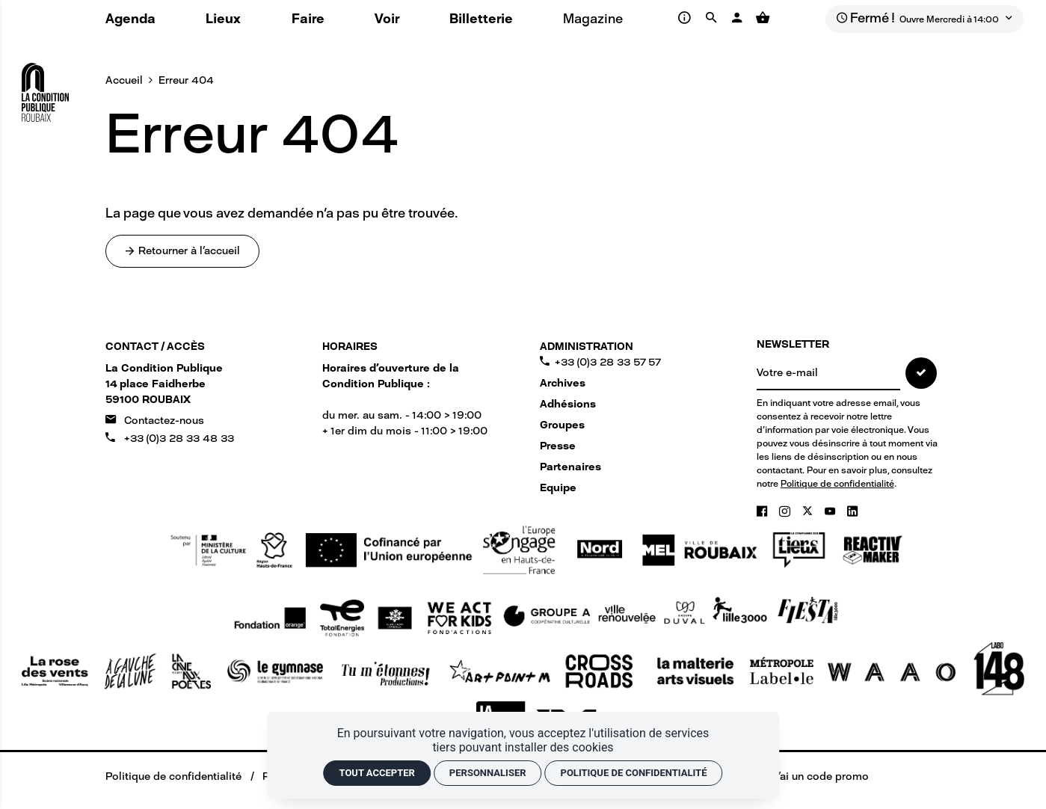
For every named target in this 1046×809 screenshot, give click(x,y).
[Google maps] (164, 384)
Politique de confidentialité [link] (634, 772)
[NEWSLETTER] (828, 373)
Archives (562, 383)
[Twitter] (809, 511)
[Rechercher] (713, 18)
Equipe (558, 488)
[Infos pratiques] (687, 18)
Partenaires (570, 467)
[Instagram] (786, 511)
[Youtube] (831, 511)
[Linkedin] (852, 511)
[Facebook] (763, 511)
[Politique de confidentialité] (162, 776)
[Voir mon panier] (763, 18)
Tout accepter (377, 772)
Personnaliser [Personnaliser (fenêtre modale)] (487, 772)
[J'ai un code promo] (811, 776)
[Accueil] (45, 86)
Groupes (562, 425)
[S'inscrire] (921, 373)
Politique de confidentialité (837, 484)
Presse (558, 446)
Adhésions (568, 404)
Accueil (124, 80)
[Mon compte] (738, 18)
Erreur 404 (186, 80)
